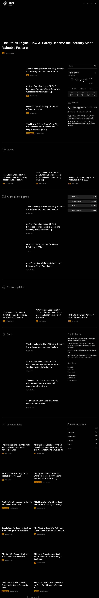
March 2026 (71, 371)
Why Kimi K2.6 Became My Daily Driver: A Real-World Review (15, 553)
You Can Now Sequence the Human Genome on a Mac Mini (42, 401)
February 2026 (72, 374)
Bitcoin (37, 589)
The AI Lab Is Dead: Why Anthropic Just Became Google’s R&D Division (49, 527)
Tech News (30, 133)
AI (3, 53)
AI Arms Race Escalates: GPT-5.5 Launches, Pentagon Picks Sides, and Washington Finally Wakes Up (43, 89)
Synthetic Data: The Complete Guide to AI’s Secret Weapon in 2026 (15, 583)
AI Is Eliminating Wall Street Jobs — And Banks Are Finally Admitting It (44, 264)
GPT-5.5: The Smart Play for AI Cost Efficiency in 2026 (42, 108)
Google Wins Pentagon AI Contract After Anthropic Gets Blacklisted (16, 527)
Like (94, 196)
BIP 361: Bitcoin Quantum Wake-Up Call (79, 112)
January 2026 (72, 376)
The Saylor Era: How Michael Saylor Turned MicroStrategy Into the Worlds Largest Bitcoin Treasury (81, 123)
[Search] (95, 66)
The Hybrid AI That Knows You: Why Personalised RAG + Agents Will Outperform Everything (42, 127)
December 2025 (72, 379)
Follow (93, 201)
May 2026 (70, 366)
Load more (33, 596)
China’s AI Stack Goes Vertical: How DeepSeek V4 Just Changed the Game (48, 555)
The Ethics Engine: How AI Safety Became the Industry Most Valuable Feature (47, 45)
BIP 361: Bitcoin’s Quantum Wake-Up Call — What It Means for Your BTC (82, 108)
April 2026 (71, 369)
